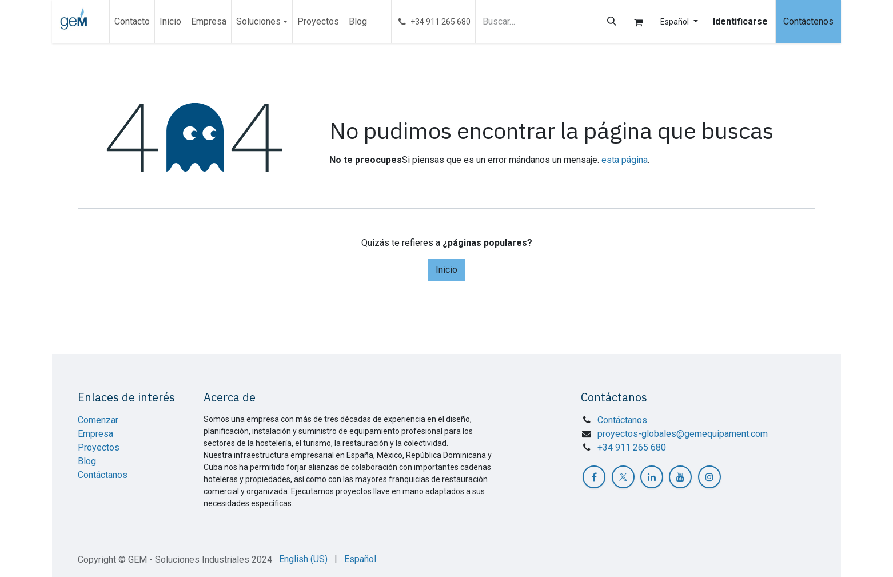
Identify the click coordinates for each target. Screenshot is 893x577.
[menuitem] (132, 21)
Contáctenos (808, 21)
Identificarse (740, 21)
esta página (624, 159)
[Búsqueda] (612, 21)
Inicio (446, 269)
